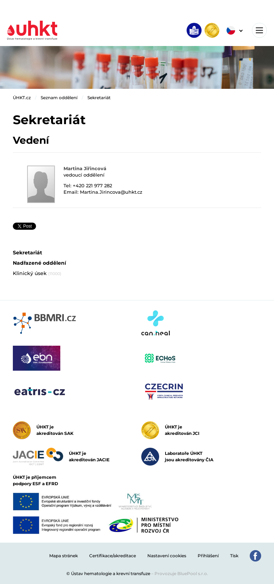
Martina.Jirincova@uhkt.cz (111, 192)
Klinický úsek (37, 273)
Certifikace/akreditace (112, 555)
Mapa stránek (63, 555)
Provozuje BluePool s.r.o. (181, 573)
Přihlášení (208, 555)
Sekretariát (99, 97)
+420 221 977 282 (92, 185)
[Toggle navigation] (259, 30)
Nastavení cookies (166, 555)
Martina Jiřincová (85, 168)
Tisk (234, 555)
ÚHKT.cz (22, 97)
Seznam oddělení (59, 97)
